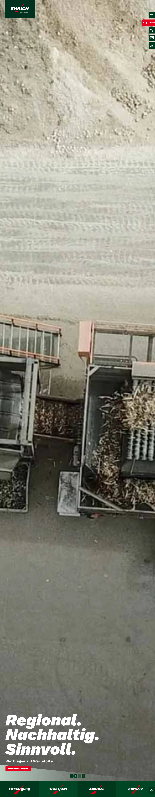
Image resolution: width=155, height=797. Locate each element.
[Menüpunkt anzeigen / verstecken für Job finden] (152, 45)
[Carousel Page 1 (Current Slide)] (75, 776)
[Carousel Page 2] (79, 776)
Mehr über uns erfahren (18, 769)
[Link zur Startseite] (20, 9)
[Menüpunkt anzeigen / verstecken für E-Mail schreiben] (152, 38)
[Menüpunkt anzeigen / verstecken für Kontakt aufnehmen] (152, 30)
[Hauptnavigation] (152, 15)
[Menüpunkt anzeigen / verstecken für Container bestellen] (145, 22)
